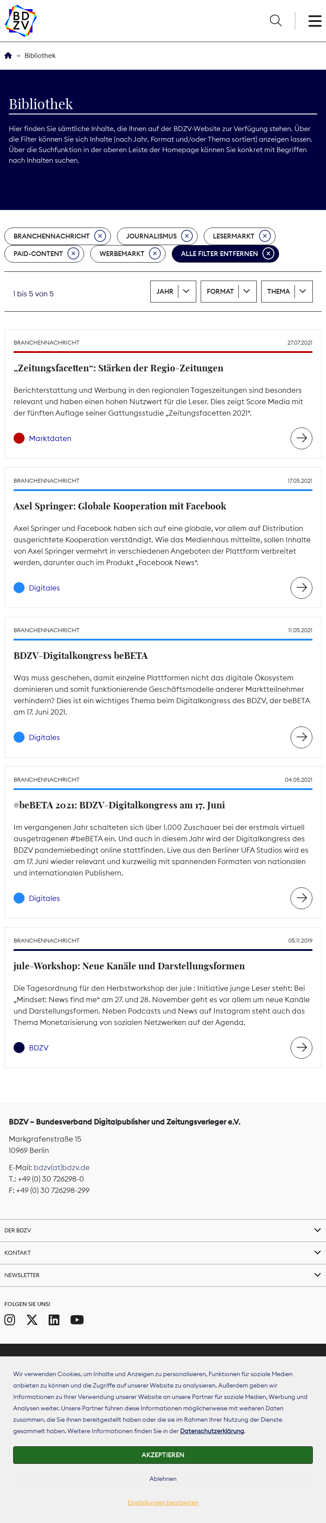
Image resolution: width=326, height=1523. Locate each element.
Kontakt (17, 1252)
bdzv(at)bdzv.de (62, 1167)
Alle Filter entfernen (227, 254)
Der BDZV (17, 1230)
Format (220, 291)
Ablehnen (163, 1479)
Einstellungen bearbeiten (163, 1502)
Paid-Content (46, 254)
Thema (278, 291)
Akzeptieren (163, 1455)
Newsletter (21, 1274)
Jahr (165, 291)
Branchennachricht (60, 236)
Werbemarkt (130, 254)
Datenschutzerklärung (212, 1431)
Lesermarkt (242, 236)
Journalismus (159, 236)
